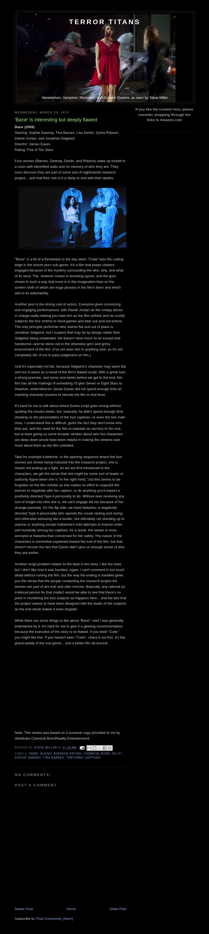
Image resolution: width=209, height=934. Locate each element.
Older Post (118, 909)
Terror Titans (105, 22)
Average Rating (68, 753)
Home (71, 909)
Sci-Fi (116, 753)
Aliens (45, 753)
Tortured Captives (83, 757)
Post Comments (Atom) (54, 919)
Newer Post (24, 909)
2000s (33, 753)
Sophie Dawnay (28, 757)
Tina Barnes (53, 757)
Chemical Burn (97, 753)
